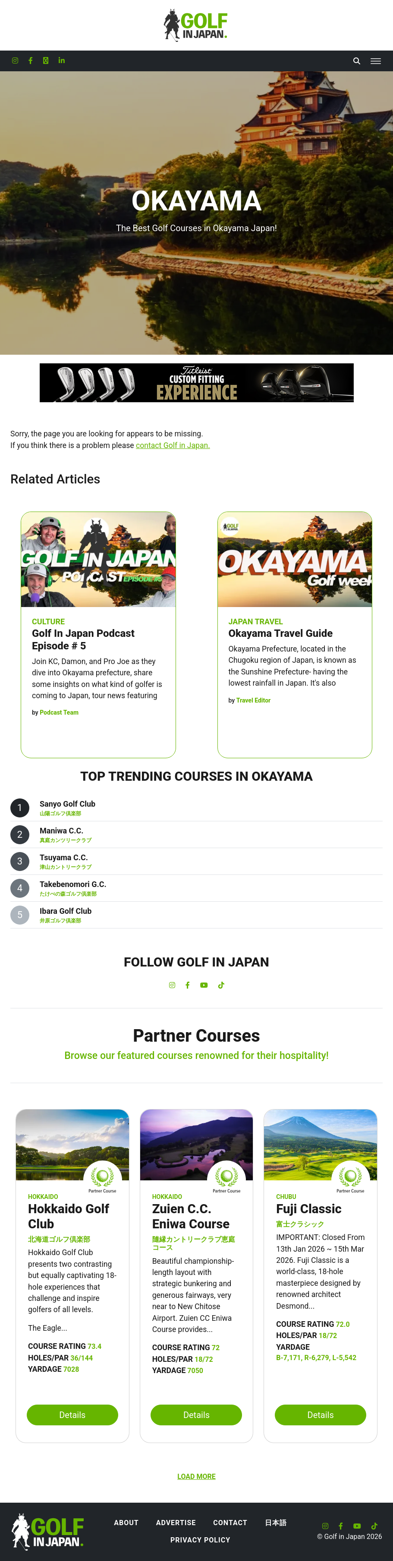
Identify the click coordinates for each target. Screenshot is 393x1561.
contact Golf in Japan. (173, 445)
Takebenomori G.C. (73, 884)
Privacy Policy (200, 1540)
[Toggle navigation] (375, 61)
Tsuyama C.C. (64, 857)
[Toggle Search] (356, 61)
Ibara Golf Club (65, 911)
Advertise (176, 1523)
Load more (196, 1476)
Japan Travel (256, 621)
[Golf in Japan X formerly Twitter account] (45, 61)
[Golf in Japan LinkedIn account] (61, 61)
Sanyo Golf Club (67, 803)
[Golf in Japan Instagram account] (15, 61)
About (126, 1523)
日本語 (276, 1523)
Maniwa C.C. (62, 830)
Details (72, 1415)
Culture (48, 621)
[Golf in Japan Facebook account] (30, 61)
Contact (230, 1523)
